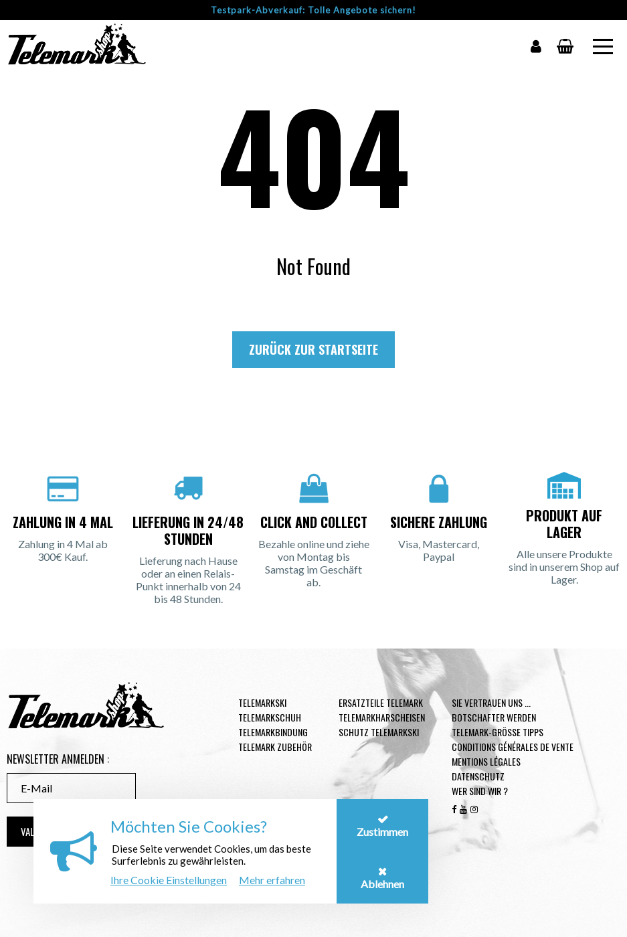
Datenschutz (478, 776)
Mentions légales (486, 761)
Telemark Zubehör (275, 747)
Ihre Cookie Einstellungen (168, 879)
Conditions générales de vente (512, 747)
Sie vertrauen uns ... (491, 702)
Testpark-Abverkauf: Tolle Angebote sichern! (313, 10)
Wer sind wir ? (480, 791)
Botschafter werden (494, 717)
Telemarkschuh (269, 717)
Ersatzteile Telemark (381, 702)
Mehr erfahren (272, 879)
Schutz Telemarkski (379, 732)
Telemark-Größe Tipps (497, 732)
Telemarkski (262, 702)
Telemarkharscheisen (382, 717)
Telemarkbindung (273, 732)
